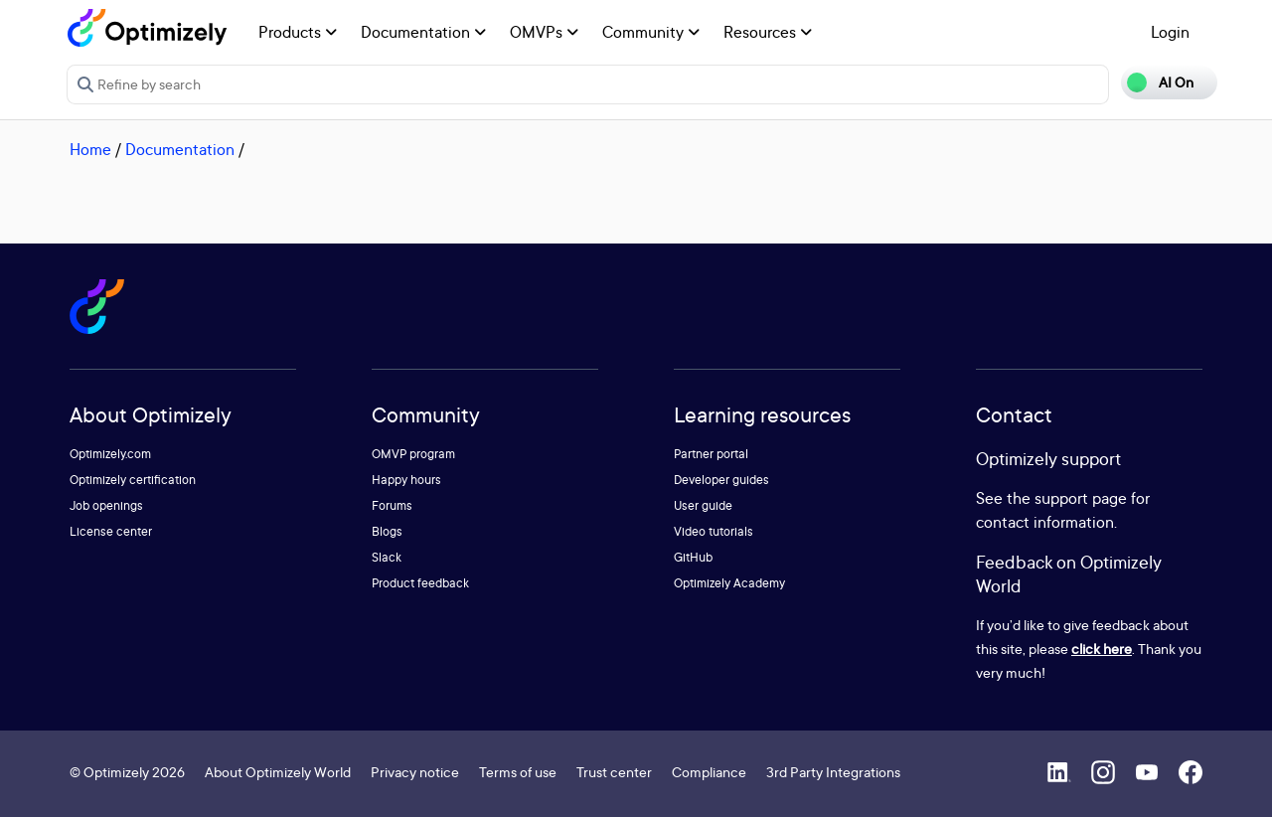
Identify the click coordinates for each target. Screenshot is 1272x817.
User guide (703, 505)
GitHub (693, 557)
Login (1170, 32)
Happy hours (406, 479)
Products (297, 32)
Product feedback (420, 582)
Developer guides (721, 479)
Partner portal (711, 453)
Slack (386, 557)
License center (111, 531)
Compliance (709, 771)
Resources (767, 32)
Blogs (387, 531)
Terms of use (517, 771)
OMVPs (544, 32)
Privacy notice (415, 771)
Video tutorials (713, 531)
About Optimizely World (278, 771)
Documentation (423, 32)
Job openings (106, 505)
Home (90, 149)
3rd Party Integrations (833, 771)
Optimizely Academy (729, 582)
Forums (392, 505)
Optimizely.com (110, 453)
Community (651, 32)
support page (1080, 498)
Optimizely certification (133, 479)
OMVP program (413, 453)
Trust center (614, 771)
